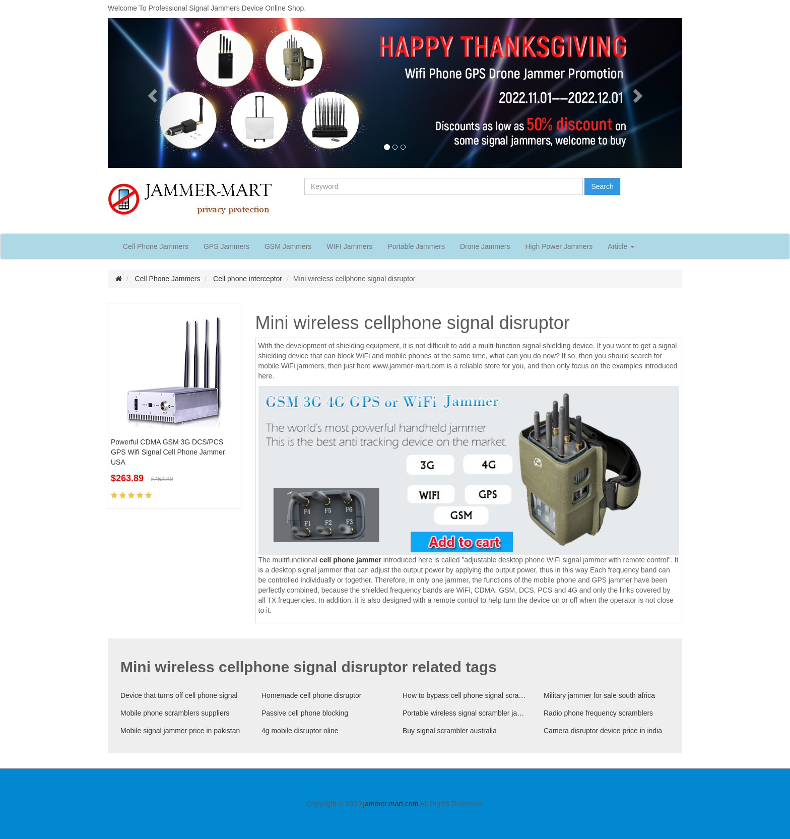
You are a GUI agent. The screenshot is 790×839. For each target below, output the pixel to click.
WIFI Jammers (349, 246)
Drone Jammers (485, 246)
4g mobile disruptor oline (300, 731)
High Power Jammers (558, 246)
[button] (151, 93)
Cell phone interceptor (247, 279)
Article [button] (621, 246)
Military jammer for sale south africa (599, 695)
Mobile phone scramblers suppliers (174, 713)
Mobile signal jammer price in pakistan (180, 731)
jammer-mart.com (391, 804)
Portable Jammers (416, 246)
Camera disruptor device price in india (603, 731)
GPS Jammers (226, 246)
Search (602, 186)
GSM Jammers (288, 246)
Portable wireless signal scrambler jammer (466, 713)
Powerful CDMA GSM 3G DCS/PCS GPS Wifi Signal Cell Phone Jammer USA (168, 452)
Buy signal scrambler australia (450, 731)
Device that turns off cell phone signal (178, 695)
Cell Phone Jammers (155, 246)
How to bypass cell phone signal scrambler (466, 695)
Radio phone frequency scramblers (598, 713)
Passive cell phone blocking (304, 713)
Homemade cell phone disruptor (311, 695)
